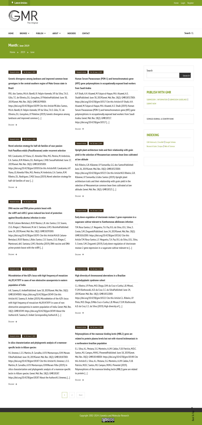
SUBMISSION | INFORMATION (157, 99)
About (55, 33)
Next (80, 395)
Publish (39, 33)
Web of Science (169, 146)
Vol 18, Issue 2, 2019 (29, 72)
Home (176, 2)
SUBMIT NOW (151, 103)
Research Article (14, 72)
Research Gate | (152, 146)
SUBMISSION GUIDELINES (178, 99)
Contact (86, 33)
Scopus (160, 146)
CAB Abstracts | (152, 142)
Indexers (71, 33)
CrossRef (161, 142)
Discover (13, 124)
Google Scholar (170, 142)
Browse (23, 33)
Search (189, 33)
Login (183, 2)
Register (190, 2)
